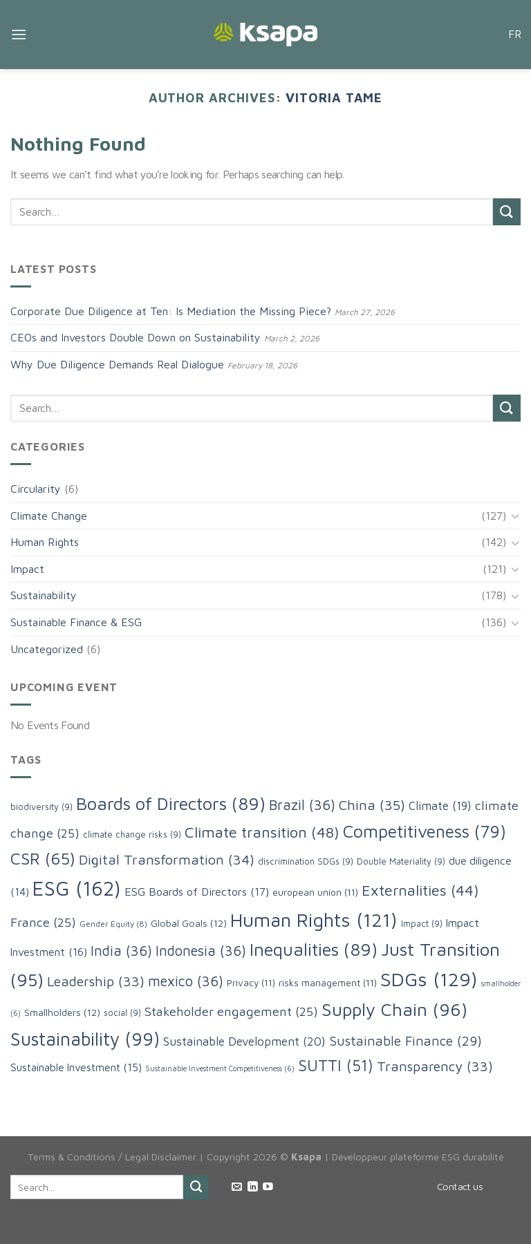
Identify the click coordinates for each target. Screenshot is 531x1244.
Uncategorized (46, 649)
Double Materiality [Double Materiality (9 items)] (401, 861)
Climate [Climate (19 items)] (440, 806)
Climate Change (48, 515)
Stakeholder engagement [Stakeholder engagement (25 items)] (231, 1011)
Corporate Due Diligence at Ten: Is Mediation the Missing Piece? (170, 311)
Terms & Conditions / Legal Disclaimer (112, 1156)
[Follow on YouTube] (268, 1187)
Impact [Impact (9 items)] (421, 923)
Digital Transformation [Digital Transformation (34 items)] (166, 859)
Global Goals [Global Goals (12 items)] (189, 923)
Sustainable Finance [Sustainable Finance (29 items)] (405, 1040)
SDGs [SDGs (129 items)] (429, 979)
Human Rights (44, 542)
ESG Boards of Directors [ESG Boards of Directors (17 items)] (196, 891)
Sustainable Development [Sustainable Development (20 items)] (244, 1041)
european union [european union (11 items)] (315, 892)
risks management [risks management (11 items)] (328, 982)
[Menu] (18, 34)
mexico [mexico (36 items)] (185, 980)
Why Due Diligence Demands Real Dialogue (117, 364)
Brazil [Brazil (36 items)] (302, 804)
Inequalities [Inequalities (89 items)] (314, 949)
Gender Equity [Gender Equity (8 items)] (113, 923)
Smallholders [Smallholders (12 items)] (62, 1012)
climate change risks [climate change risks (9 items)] (132, 834)
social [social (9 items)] (122, 1013)
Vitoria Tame (334, 97)
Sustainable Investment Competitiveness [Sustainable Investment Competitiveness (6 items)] (220, 1068)
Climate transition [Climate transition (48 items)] (262, 832)
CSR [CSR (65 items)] (42, 858)
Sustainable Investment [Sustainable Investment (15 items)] (76, 1067)
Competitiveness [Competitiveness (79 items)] (424, 831)
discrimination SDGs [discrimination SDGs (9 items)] (305, 861)
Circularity (35, 488)
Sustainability (43, 595)
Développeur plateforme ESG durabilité (418, 1156)
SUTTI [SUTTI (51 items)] (335, 1065)
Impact (27, 569)
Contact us (460, 1186)
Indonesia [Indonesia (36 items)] (201, 950)
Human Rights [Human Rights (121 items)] (314, 919)
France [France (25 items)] (43, 922)
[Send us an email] (237, 1187)
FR (514, 34)
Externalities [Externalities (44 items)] (420, 890)
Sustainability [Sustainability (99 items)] (85, 1039)
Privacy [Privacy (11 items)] (251, 982)
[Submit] (507, 211)
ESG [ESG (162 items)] (76, 888)
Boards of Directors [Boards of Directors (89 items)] (171, 803)
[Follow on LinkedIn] (253, 1187)
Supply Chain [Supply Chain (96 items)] (394, 1009)
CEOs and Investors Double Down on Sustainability (135, 337)
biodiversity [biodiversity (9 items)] (41, 807)
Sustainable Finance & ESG (76, 622)
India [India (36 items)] (121, 950)
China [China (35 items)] (372, 804)
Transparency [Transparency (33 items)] (435, 1066)
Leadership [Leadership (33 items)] (96, 981)
